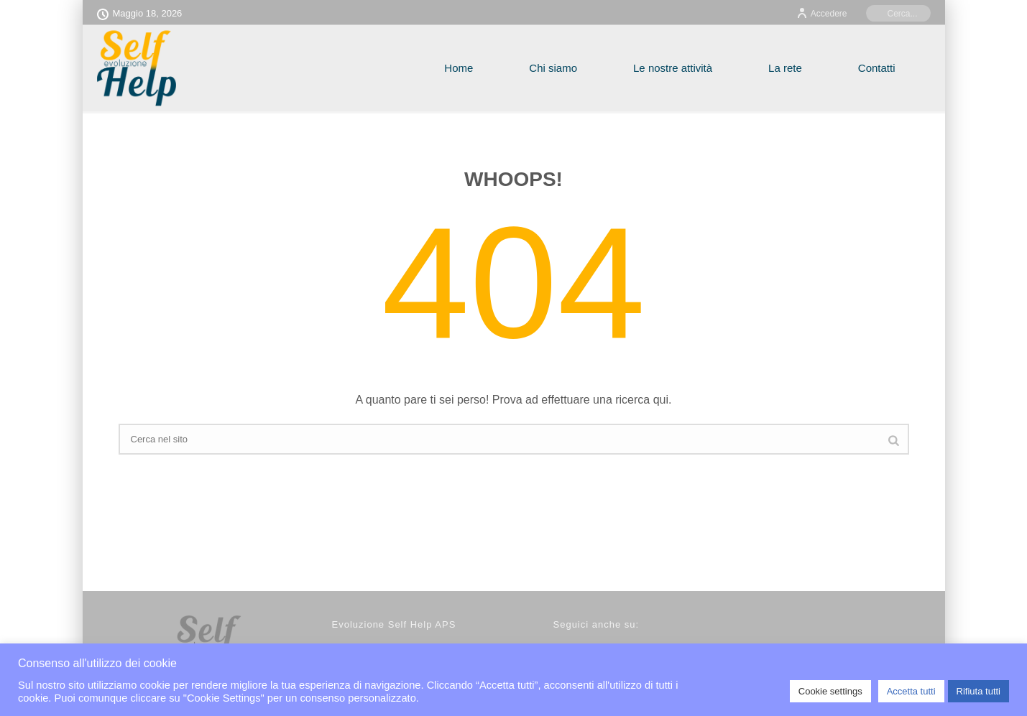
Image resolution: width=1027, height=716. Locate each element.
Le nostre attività (672, 68)
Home (458, 68)
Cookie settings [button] (830, 691)
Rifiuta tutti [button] (978, 691)
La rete (785, 68)
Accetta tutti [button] (911, 691)
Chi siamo (553, 68)
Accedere (821, 14)
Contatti (876, 68)
